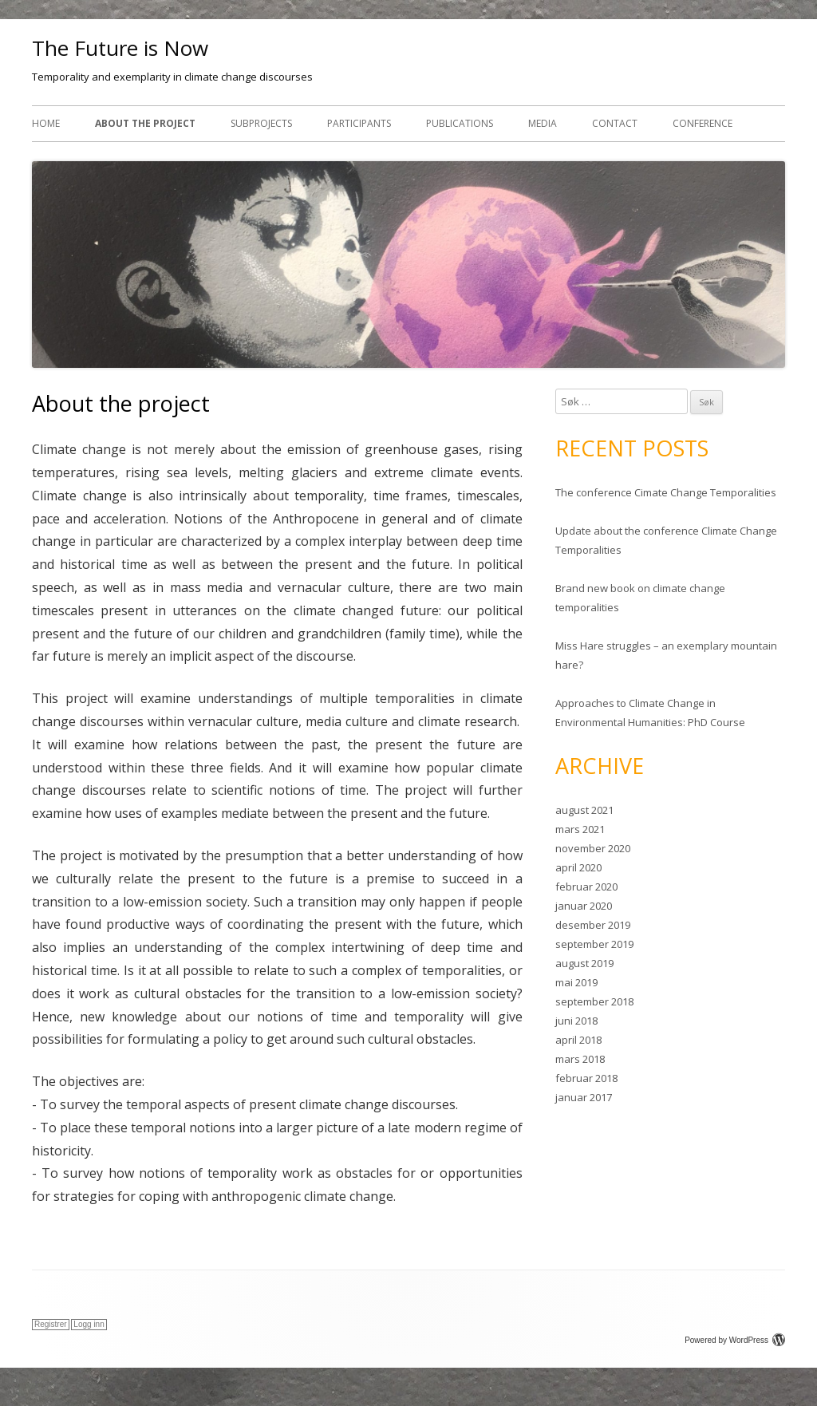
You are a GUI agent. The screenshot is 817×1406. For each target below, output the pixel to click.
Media (542, 123)
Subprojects (261, 123)
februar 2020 (586, 886)
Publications (459, 123)
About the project (145, 123)
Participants (359, 123)
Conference (702, 123)
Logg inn (88, 1324)
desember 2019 (592, 925)
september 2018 (594, 1001)
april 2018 (578, 1040)
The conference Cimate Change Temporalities (665, 492)
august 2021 (584, 810)
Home (46, 123)
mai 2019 (576, 982)
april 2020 (578, 867)
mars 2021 (580, 829)
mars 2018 (580, 1059)
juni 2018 (576, 1020)
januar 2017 (583, 1097)
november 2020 (592, 848)
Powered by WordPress (735, 1340)
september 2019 (594, 944)
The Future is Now (120, 48)
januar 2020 (583, 905)
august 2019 (584, 963)
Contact (614, 123)
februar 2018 (586, 1078)
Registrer (50, 1324)
